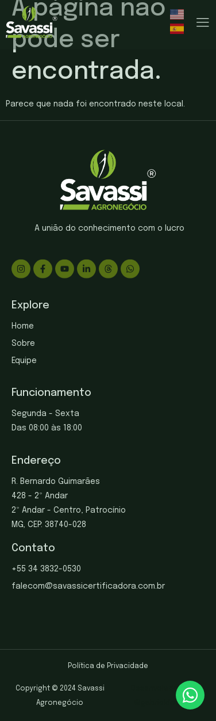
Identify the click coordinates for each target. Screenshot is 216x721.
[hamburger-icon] (202, 23)
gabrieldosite (164, 703)
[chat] (190, 695)
